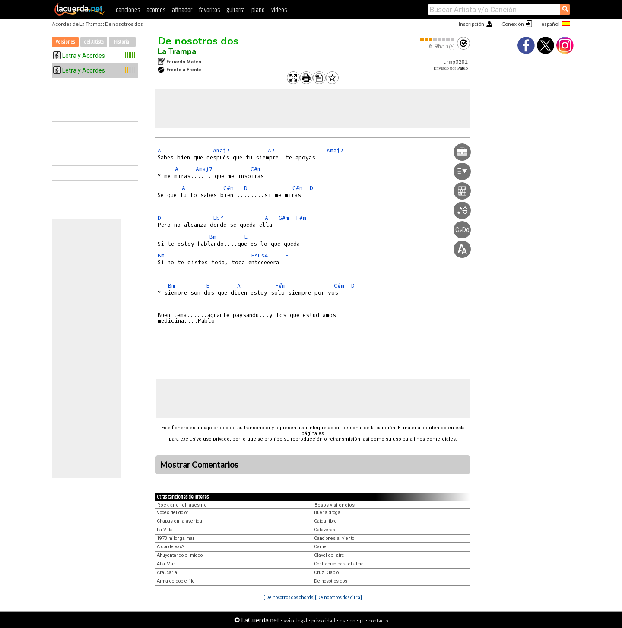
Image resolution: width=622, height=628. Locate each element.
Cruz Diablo (326, 572)
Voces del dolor (172, 512)
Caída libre (325, 521)
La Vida (165, 530)
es (342, 620)
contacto (378, 620)
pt (362, 620)
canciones (128, 10)
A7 (271, 150)
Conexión (512, 24)
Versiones (65, 42)
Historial (122, 42)
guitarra (235, 10)
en (352, 620)
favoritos (209, 10)
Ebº (218, 218)
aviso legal (295, 620)
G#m (284, 218)
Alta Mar (166, 564)
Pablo (462, 68)
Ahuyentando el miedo (180, 555)
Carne (320, 546)
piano (258, 10)
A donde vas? (170, 546)
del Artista (94, 42)
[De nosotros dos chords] (289, 597)
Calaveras (324, 530)
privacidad (323, 620)
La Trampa (177, 51)
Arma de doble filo (175, 581)
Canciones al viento (334, 538)
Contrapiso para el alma (339, 564)
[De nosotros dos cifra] (338, 597)
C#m (256, 169)
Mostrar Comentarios (199, 464)
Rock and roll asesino (182, 505)
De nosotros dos (198, 41)
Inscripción (471, 24)
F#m (301, 218)
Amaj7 (221, 150)
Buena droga (327, 512)
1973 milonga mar (175, 538)
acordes (155, 10)
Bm (212, 237)
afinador (182, 10)
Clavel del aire (329, 555)
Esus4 (259, 255)
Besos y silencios (334, 505)
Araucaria (167, 572)
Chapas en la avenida (179, 521)
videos (279, 10)
